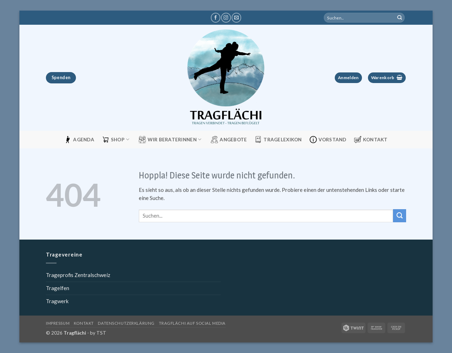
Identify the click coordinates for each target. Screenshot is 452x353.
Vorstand (328, 139)
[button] (348, 77)
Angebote (229, 139)
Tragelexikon (278, 139)
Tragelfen (57, 288)
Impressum (58, 323)
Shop (116, 139)
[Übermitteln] (400, 18)
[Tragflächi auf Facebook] (215, 18)
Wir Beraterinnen (170, 139)
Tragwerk (57, 301)
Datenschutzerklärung (126, 323)
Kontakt (371, 139)
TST (101, 333)
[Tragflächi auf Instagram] (226, 18)
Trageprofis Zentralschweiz (78, 275)
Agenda (79, 139)
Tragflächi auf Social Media (192, 323)
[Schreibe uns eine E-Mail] (236, 18)
